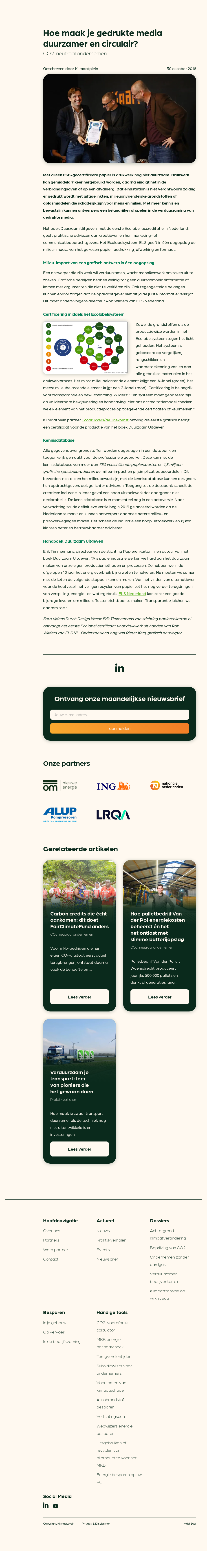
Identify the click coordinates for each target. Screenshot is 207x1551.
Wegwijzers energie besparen (115, 1429)
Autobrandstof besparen (110, 1403)
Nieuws (103, 1230)
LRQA (113, 815)
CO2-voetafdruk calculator (112, 1326)
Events (103, 1249)
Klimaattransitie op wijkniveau (167, 1294)
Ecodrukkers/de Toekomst (105, 419)
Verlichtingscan (111, 1416)
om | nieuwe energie (60, 785)
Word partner (55, 1249)
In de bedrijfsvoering (62, 1341)
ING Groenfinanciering (113, 785)
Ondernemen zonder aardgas (169, 1260)
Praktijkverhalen (63, 1099)
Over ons (51, 1230)
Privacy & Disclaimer (96, 1523)
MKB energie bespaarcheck (110, 1343)
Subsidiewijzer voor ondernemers (114, 1369)
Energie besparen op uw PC (119, 1478)
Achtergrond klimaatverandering (168, 1234)
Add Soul (190, 1523)
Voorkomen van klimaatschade (111, 1386)
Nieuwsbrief (107, 1258)
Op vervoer (53, 1331)
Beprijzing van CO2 (168, 1247)
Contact (51, 1258)
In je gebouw (54, 1322)
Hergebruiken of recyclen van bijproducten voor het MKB (117, 1453)
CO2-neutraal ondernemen (75, 53)
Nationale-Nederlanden (167, 785)
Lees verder (79, 996)
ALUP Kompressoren (60, 815)
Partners (51, 1239)
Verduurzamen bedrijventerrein (164, 1277)
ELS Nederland (132, 593)
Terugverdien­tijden (114, 1356)
